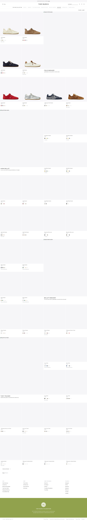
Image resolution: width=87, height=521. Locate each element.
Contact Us (4, 484)
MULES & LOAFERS (52, 7)
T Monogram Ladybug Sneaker (28, 461)
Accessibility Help (5, 491)
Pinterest (67, 489)
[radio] (1, 40)
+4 (5, 267)
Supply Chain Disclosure (70, 519)
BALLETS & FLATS (44, 7)
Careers (45, 486)
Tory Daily (46, 489)
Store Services (26, 486)
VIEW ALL (25, 7)
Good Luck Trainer (26, 428)
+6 (5, 333)
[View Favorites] (82, 4)
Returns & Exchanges (6, 486)
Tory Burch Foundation (48, 488)
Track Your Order (5, 488)
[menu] (4, 4)
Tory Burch (43, 4)
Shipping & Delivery (6, 489)
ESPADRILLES (64, 7)
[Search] (73, 4)
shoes (3, 472)
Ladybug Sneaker (3, 461)
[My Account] (79, 4)
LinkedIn (66, 493)
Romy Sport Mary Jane (48, 232)
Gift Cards (25, 488)
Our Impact (46, 484)
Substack (67, 488)
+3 (70, 365)
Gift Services (25, 484)
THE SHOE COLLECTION (17, 7)
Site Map (83, 519)
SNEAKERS (59, 7)
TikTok (66, 484)
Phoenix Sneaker (3, 330)
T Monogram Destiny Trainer (70, 330)
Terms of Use (78, 519)
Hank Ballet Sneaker (47, 135)
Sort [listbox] (83, 10)
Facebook (67, 486)
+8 (5, 40)
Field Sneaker (3, 37)
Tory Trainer (46, 395)
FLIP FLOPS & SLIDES (36, 7)
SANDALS (29, 7)
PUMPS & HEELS (71, 7)
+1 (70, 138)
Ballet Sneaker (3, 297)
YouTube (66, 491)
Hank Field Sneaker (4, 232)
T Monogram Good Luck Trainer (6, 428)
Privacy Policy (46, 519)
